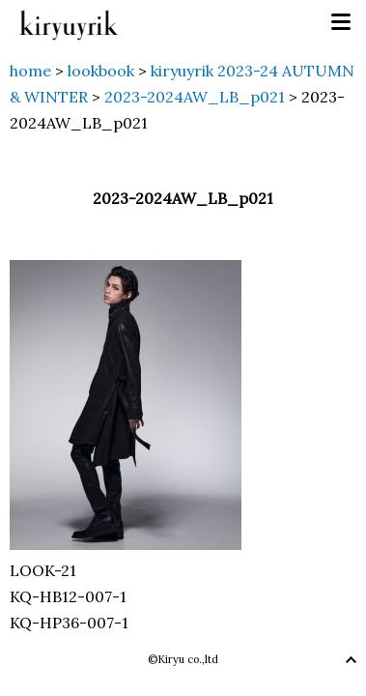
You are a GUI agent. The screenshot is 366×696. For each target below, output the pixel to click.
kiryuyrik (68, 23)
